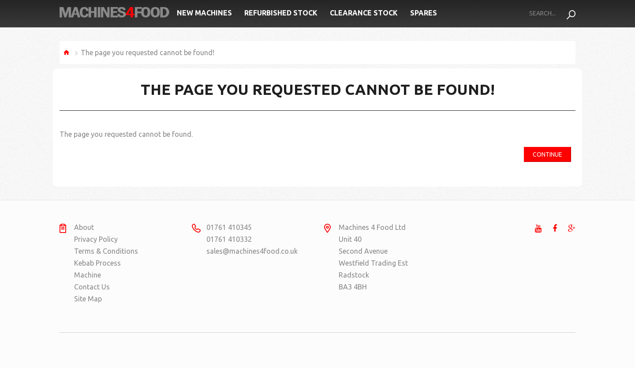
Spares (423, 13)
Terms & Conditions (106, 251)
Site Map (88, 299)
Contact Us (92, 287)
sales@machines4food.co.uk (240, 251)
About (84, 227)
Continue (547, 154)
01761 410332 (229, 239)
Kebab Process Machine (97, 269)
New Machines (204, 13)
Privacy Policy (96, 239)
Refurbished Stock (281, 13)
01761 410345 (229, 227)
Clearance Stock (364, 13)
